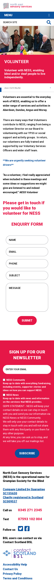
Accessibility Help (15, 564)
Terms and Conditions (17, 578)
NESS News (27, 399)
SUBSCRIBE (27, 453)
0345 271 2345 (30, 510)
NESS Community (27, 385)
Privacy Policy (12, 573)
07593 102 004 (30, 519)
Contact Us (10, 569)
